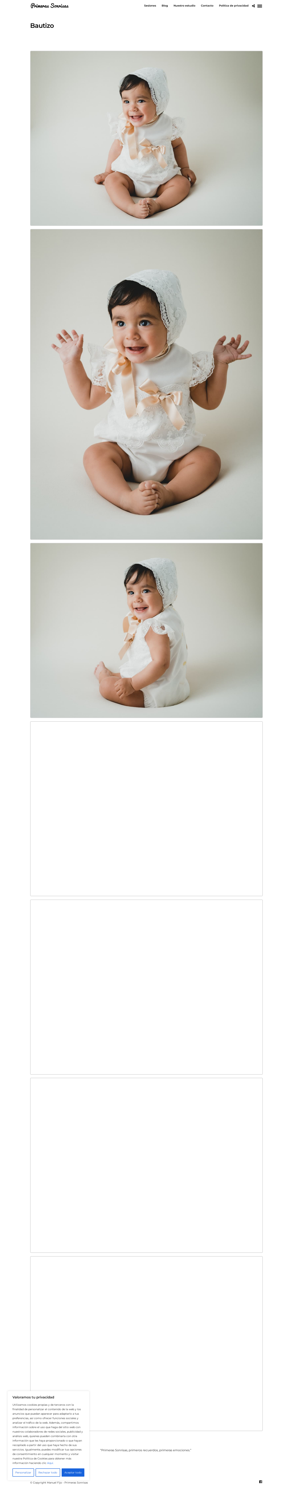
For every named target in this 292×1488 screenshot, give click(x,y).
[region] (48, 1436)
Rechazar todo (47, 1472)
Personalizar (23, 1472)
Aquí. (50, 1463)
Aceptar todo (73, 1472)
